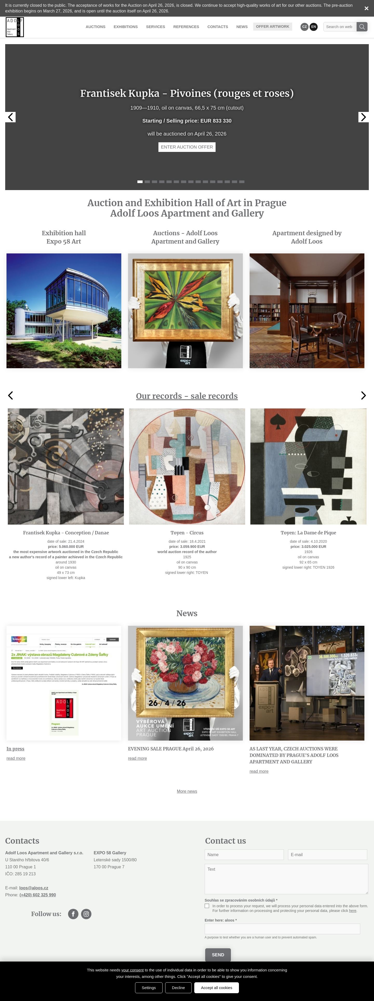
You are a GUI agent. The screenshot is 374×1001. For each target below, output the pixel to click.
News (244, 26)
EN (313, 27)
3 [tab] (154, 181)
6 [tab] (176, 181)
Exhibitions (132, 26)
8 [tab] (190, 181)
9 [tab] (198, 181)
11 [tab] (212, 181)
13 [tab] (227, 181)
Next (363, 117)
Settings (149, 987)
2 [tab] (147, 181)
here (352, 911)
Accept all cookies (216, 987)
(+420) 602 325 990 (37, 895)
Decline (178, 987)
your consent (132, 970)
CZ (305, 27)
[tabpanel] (187, 117)
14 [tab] (234, 181)
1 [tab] (140, 181)
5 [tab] (169, 181)
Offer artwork (274, 26)
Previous (10, 117)
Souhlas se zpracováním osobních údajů (241, 900)
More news (187, 791)
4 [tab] (161, 181)
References (190, 26)
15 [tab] (241, 181)
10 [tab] (205, 181)
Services (161, 26)
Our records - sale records (187, 396)
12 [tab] (220, 181)
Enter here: (221, 920)
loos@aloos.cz (33, 888)
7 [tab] (183, 181)
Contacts (221, 26)
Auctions (104, 26)
